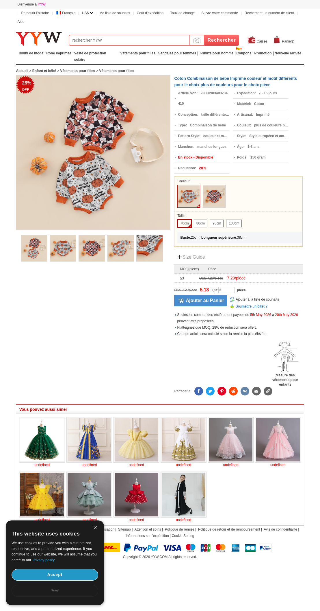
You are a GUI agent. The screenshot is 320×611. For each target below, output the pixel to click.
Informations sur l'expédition (147, 536)
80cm (200, 223)
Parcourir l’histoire (35, 13)
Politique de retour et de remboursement (229, 529)
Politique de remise (179, 529)
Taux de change (182, 13)
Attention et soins (148, 529)
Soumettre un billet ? (251, 306)
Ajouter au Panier (205, 300)
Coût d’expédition (150, 13)
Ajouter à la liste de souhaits (257, 299)
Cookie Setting (183, 536)
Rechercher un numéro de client (269, 13)
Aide (20, 22)
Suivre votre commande (219, 13)
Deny (55, 590)
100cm (234, 223)
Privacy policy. (43, 560)
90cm (217, 223)
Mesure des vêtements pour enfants (285, 378)
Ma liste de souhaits (114, 13)
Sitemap (124, 529)
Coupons (244, 53)
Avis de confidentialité (280, 529)
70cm (184, 223)
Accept (55, 574)
